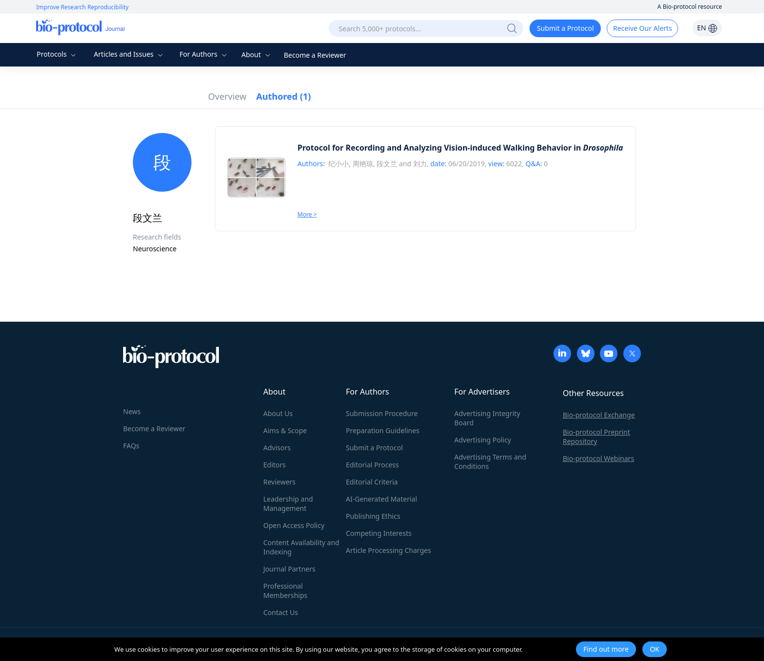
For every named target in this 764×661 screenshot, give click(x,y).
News (132, 411)
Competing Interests (379, 533)
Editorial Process (372, 464)
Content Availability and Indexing (301, 547)
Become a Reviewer (315, 55)
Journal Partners (289, 568)
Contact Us (280, 612)
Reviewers (279, 481)
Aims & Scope (285, 430)
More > (307, 214)
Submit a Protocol (565, 28)
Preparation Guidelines (383, 430)
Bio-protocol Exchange (599, 414)
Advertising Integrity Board (487, 418)
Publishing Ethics (373, 516)
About (256, 54)
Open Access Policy (293, 525)
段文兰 (387, 163)
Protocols (57, 54)
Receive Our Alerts (642, 28)
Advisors (277, 447)
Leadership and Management (288, 503)
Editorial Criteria (372, 481)
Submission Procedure (382, 413)
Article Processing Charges (388, 550)
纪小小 (338, 163)
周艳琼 (363, 163)
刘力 (420, 163)
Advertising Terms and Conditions (490, 461)
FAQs (131, 445)
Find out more (606, 649)
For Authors (204, 54)
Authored (283, 96)
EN (707, 27)
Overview (227, 96)
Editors (274, 464)
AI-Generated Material (381, 499)
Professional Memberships (285, 590)
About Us (278, 413)
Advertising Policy (482, 439)
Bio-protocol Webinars (598, 458)
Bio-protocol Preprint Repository (596, 436)
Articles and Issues (129, 54)
